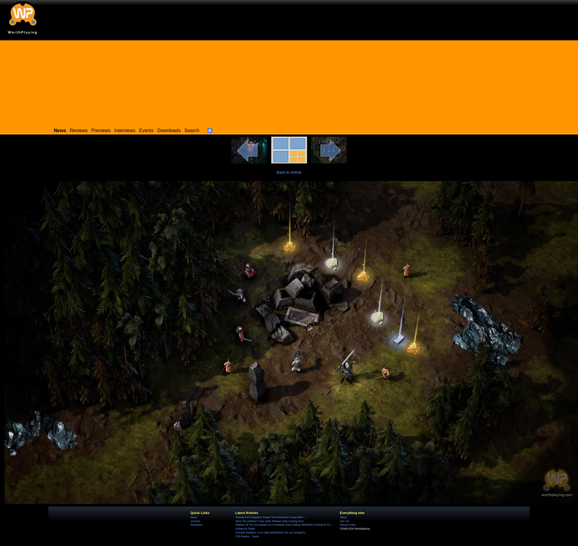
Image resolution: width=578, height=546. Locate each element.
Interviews (124, 130)
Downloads (169, 130)
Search (191, 130)
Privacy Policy (348, 524)
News (194, 517)
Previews (101, 130)
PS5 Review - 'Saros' (247, 536)
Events (146, 130)
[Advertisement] (289, 82)
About (343, 517)
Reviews (79, 130)
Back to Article (289, 172)
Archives (195, 521)
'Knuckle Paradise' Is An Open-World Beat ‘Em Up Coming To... (271, 532)
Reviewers (197, 524)
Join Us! (344, 521)
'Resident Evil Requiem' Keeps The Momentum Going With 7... (270, 517)
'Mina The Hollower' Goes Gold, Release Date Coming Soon (269, 521)
